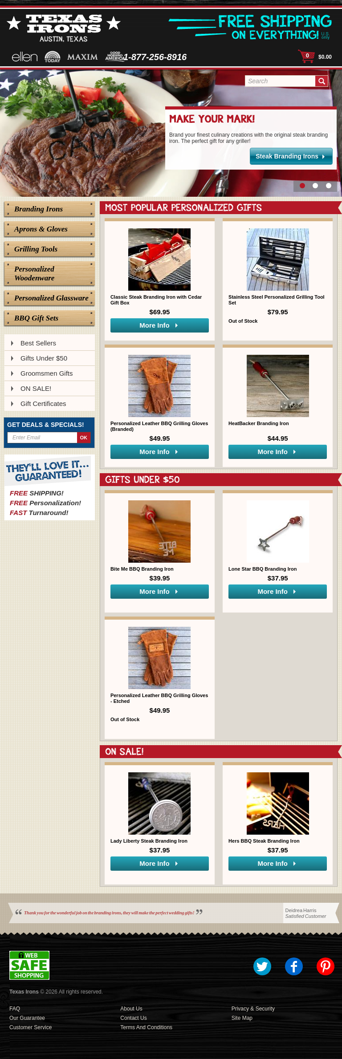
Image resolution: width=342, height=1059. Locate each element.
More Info (154, 325)
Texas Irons (24, 992)
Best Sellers (38, 343)
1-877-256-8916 (155, 57)
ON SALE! (35, 388)
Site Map (242, 1018)
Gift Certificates (43, 403)
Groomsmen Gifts (46, 373)
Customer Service (30, 1027)
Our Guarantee (27, 1018)
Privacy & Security (253, 1009)
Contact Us (133, 1018)
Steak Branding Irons (287, 156)
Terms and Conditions (146, 1027)
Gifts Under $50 (43, 358)
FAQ (14, 1009)
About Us (131, 1009)
